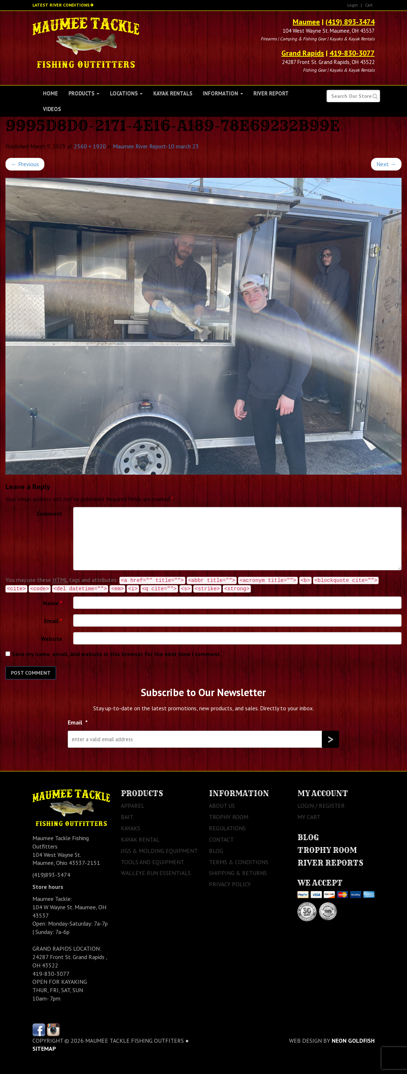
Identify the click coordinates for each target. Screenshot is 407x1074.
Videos (52, 108)
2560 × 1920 (90, 146)
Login (352, 5)
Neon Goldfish (353, 1040)
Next (386, 164)
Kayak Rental (140, 839)
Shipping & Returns (238, 873)
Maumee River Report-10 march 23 (156, 146)
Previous (25, 164)
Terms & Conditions (238, 862)
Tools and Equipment (152, 862)
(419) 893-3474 (350, 22)
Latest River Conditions (61, 5)
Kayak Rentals (172, 93)
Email (53, 620)
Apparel (133, 805)
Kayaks (130, 828)
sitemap (44, 1048)
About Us (222, 805)
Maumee (306, 22)
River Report (271, 93)
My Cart (308, 817)
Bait (127, 817)
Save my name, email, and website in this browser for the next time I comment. (116, 654)
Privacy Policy (230, 884)
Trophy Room (228, 817)
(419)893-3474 (51, 874)
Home (50, 93)
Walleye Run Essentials (156, 873)
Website (51, 638)
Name (52, 603)
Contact (221, 839)
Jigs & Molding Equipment (159, 850)
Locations (126, 93)
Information (223, 93)
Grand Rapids (302, 53)
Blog (216, 850)
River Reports (330, 862)
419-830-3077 (352, 53)
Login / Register (321, 805)
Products (83, 93)
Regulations (227, 828)
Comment (49, 513)
